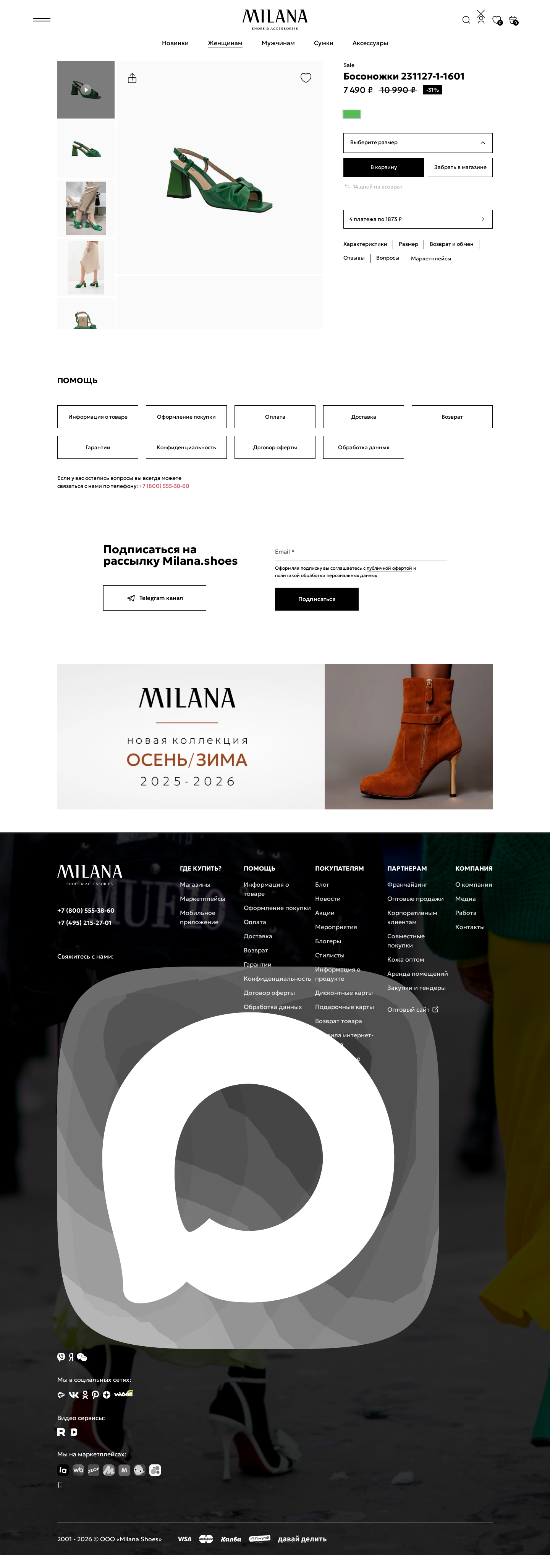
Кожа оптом (405, 959)
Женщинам (225, 43)
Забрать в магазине (460, 167)
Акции (325, 912)
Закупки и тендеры (416, 987)
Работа (466, 912)
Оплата (275, 416)
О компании (473, 884)
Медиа (465, 898)
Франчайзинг (407, 884)
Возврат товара (338, 1021)
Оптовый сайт (413, 1009)
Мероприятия (336, 927)
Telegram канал (154, 598)
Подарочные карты (344, 1007)
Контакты (470, 927)
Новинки (175, 43)
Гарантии (98, 447)
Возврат (452, 416)
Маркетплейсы (202, 898)
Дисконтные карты (344, 992)
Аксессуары (370, 43)
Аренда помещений (417, 973)
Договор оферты (275, 447)
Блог (322, 884)
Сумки (323, 43)
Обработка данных (364, 447)
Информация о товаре (98, 416)
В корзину (383, 167)
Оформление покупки (186, 416)
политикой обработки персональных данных (326, 575)
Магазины (195, 884)
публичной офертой (389, 568)
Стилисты (330, 955)
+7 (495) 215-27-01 (84, 922)
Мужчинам (278, 43)
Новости (328, 898)
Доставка (363, 416)
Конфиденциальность (186, 447)
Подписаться (316, 599)
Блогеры (328, 941)
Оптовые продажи (415, 898)
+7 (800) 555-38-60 (164, 486)
